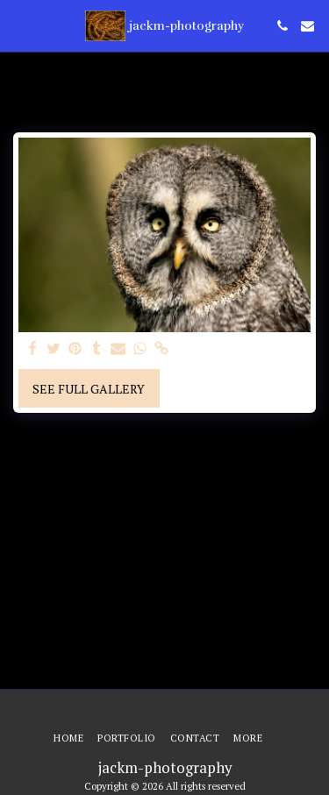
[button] (19, 25)
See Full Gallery (88, 388)
